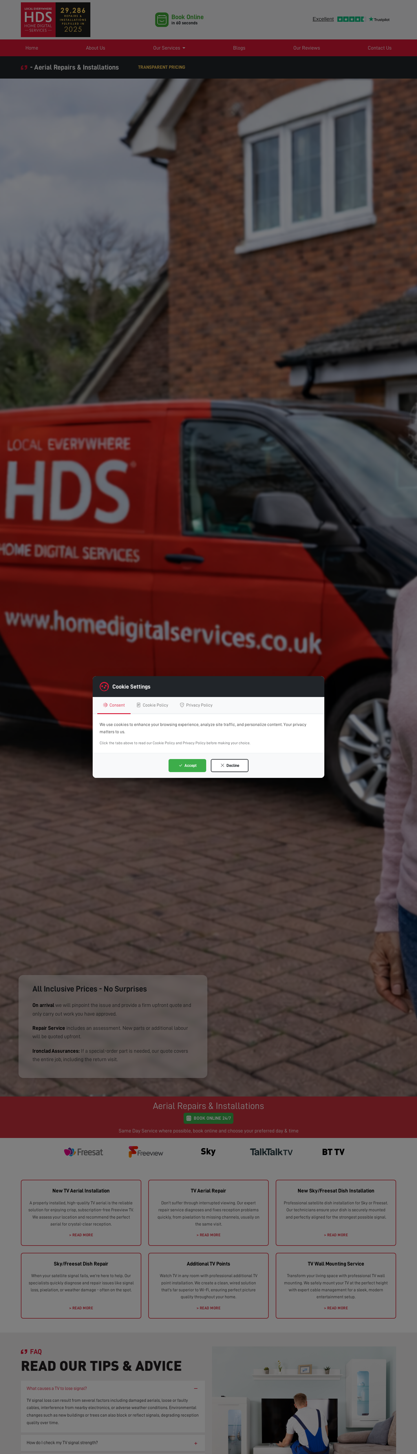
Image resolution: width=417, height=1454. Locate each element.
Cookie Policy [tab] (152, 705)
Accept (187, 765)
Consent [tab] (114, 705)
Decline (229, 765)
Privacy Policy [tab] (196, 705)
